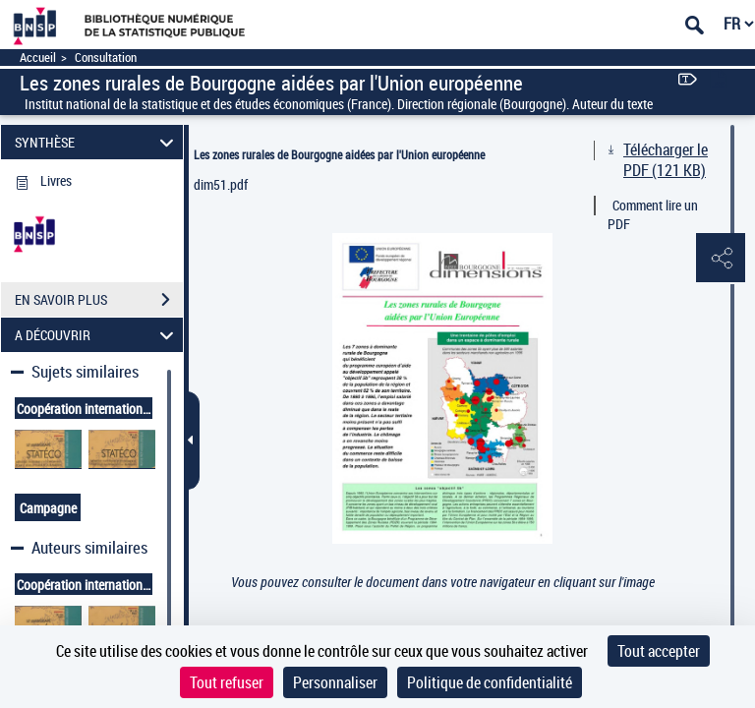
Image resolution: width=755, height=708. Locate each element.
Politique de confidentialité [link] (489, 682)
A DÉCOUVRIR (97, 335)
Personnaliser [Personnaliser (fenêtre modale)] (335, 682)
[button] (720, 258)
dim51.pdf (221, 184)
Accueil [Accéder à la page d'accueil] (38, 57)
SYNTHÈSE (97, 142)
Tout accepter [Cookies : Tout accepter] (658, 651)
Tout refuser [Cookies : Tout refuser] (226, 682)
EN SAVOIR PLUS (99, 300)
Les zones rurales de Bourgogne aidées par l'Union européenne (339, 154)
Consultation (106, 57)
